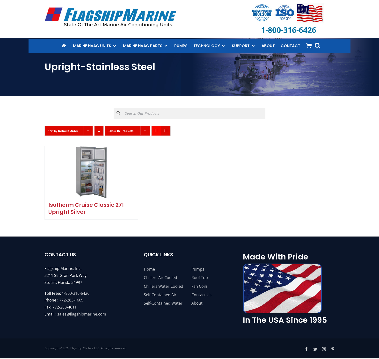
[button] (317, 45)
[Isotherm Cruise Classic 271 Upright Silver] (91, 172)
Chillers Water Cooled (163, 286)
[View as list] (165, 131)
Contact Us (201, 294)
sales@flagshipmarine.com (81, 314)
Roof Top (199, 277)
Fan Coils (199, 286)
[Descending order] (99, 131)
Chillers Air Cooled (160, 277)
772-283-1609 (71, 300)
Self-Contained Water (163, 303)
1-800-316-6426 (75, 293)
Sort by (63, 131)
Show (121, 131)
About (197, 303)
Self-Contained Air (160, 294)
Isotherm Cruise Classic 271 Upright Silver (86, 208)
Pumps (197, 269)
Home (149, 269)
